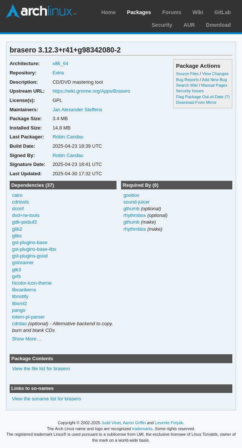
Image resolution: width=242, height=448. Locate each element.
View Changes (215, 73)
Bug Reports (187, 79)
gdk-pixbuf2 (24, 222)
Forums (171, 12)
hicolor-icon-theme (32, 283)
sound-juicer (136, 202)
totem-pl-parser (28, 317)
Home (108, 12)
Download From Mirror (196, 102)
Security (162, 25)
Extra (58, 73)
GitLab (222, 12)
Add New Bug (214, 79)
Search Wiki (187, 85)
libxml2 (19, 303)
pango (18, 310)
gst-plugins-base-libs (34, 249)
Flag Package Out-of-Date (200, 97)
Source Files (187, 73)
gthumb (131, 208)
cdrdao (19, 323)
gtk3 (16, 269)
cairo (17, 195)
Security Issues (190, 91)
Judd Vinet (111, 422)
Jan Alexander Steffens (77, 109)
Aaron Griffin (134, 422)
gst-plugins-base (29, 242)
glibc (17, 236)
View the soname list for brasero (46, 398)
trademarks (142, 428)
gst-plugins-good (30, 256)
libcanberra (24, 289)
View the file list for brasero (41, 368)
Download (218, 25)
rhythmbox (134, 215)
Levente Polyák (169, 422)
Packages (139, 12)
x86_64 (60, 63)
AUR (189, 25)
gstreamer (23, 262)
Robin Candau (67, 137)
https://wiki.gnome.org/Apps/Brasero (91, 91)
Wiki (197, 12)
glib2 (17, 229)
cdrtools (20, 202)
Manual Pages (214, 85)
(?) (227, 97)
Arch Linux (41, 11)
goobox (131, 195)
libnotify (20, 296)
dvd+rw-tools (25, 215)
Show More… (26, 339)
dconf (18, 208)
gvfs (16, 276)
